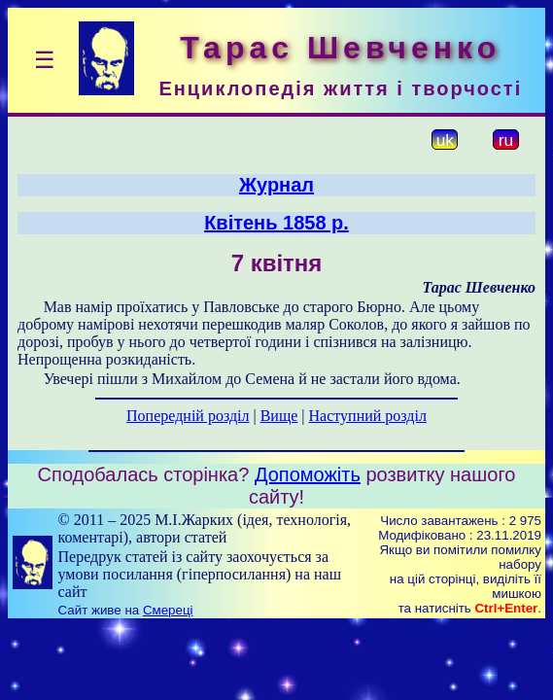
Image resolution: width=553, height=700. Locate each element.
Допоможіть (308, 474)
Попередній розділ (187, 415)
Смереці (168, 610)
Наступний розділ (368, 415)
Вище (279, 415)
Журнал (276, 184)
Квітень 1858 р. (276, 222)
